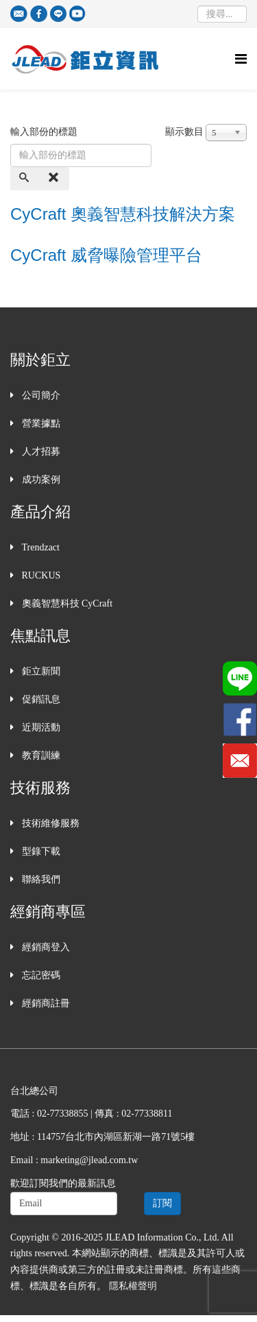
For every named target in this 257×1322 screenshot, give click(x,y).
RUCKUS (39, 575)
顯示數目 (184, 132)
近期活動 (39, 727)
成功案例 (39, 479)
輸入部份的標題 (45, 132)
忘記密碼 (39, 975)
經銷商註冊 (44, 1003)
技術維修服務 (49, 823)
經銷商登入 (44, 947)
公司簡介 (39, 395)
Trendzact (39, 547)
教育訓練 (39, 755)
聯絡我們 (39, 879)
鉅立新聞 (39, 671)
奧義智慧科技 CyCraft (65, 603)
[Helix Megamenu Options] (241, 59)
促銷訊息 (39, 699)
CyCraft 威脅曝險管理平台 (106, 255)
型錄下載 (39, 851)
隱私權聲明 (133, 1286)
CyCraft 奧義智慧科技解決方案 (122, 214)
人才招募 (39, 451)
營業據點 (39, 423)
